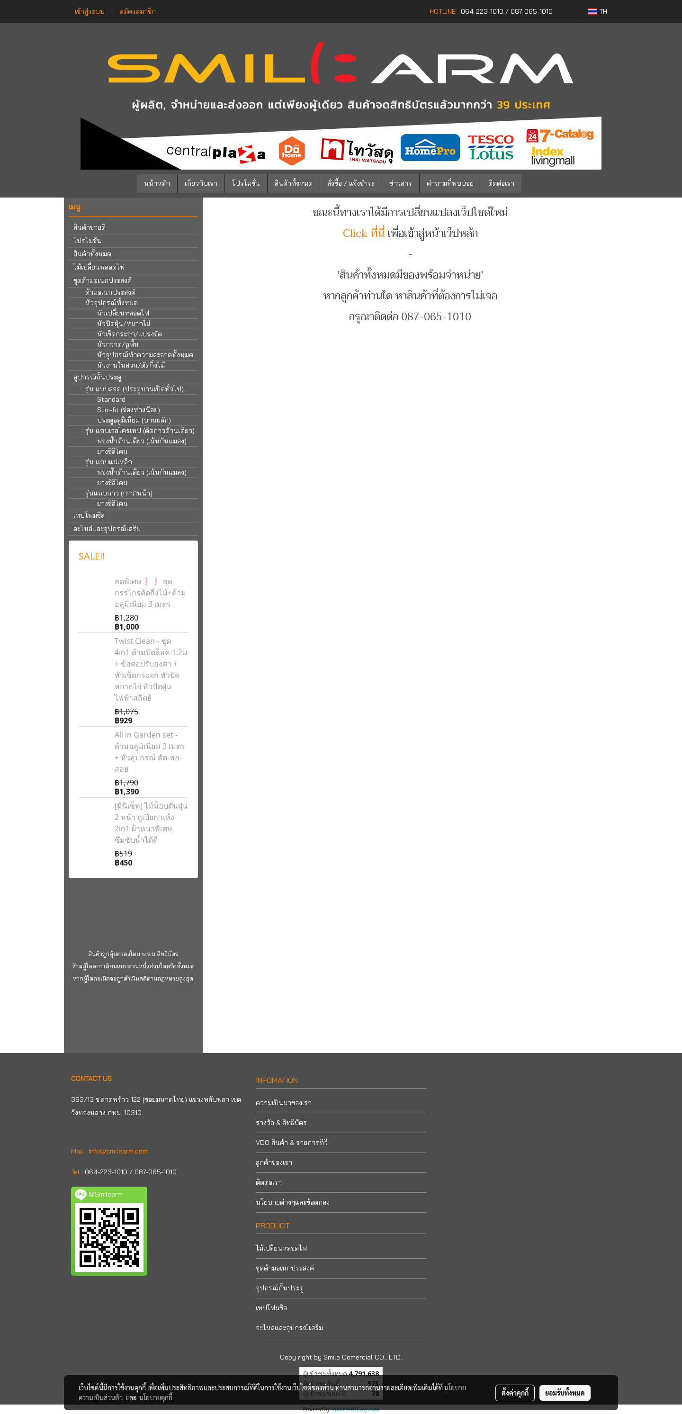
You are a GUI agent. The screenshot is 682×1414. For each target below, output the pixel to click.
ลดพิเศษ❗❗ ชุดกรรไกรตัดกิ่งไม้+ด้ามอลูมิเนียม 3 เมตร (150, 592)
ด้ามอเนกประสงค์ (110, 292)
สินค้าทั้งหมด (294, 183)
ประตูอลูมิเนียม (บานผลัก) (134, 420)
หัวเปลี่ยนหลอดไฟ (123, 313)
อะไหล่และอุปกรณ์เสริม (107, 528)
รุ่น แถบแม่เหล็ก (108, 462)
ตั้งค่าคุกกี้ (515, 1392)
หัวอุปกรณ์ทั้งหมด (111, 302)
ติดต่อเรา (501, 183)
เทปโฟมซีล (89, 515)
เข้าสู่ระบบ (90, 11)
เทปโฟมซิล (271, 1308)
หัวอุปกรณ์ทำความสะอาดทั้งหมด (145, 355)
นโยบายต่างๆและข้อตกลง (293, 1202)
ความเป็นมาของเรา (284, 1103)
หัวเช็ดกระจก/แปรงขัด (129, 334)
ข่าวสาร (400, 183)
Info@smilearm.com (118, 1151)
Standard (111, 399)
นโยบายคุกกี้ (155, 1397)
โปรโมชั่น (246, 183)
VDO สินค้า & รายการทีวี (292, 1142)
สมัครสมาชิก (138, 11)
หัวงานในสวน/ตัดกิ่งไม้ (131, 365)
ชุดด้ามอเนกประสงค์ (102, 280)
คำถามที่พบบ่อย (450, 183)
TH (597, 11)
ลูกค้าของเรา (274, 1162)
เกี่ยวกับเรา (201, 183)
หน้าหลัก (157, 183)
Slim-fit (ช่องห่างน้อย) (128, 409)
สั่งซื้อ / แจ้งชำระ (351, 183)
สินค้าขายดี (89, 227)
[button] (535, 184)
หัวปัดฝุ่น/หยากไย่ (123, 323)
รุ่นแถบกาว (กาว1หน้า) (119, 493)
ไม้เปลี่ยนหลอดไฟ (99, 267)
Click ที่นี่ (364, 234)
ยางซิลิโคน (112, 451)
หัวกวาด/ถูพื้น (118, 344)
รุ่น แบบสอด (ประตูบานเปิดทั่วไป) (134, 389)
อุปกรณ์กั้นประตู (97, 377)
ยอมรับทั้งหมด (565, 1392)
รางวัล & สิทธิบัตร (281, 1122)
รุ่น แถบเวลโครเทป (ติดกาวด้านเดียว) (140, 430)
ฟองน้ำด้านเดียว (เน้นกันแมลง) (142, 441)
